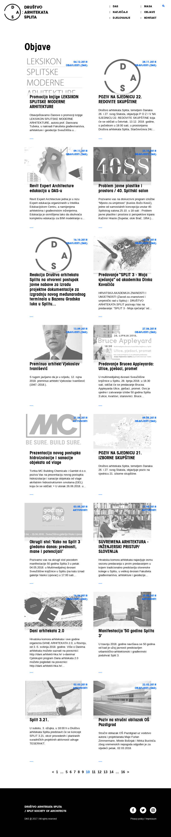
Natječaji (120, 12)
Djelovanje (121, 17)
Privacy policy (137, 819)
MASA (148, 6)
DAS (115, 6)
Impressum (151, 819)
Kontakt (150, 17)
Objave (149, 12)
